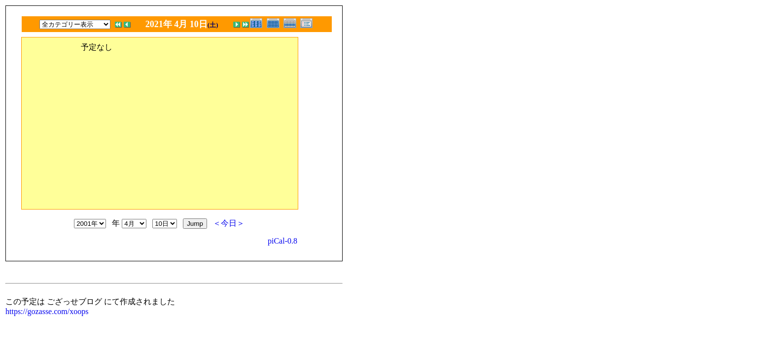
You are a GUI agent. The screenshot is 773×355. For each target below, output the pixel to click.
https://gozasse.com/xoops (46, 311)
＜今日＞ (229, 223)
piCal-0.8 (282, 241)
